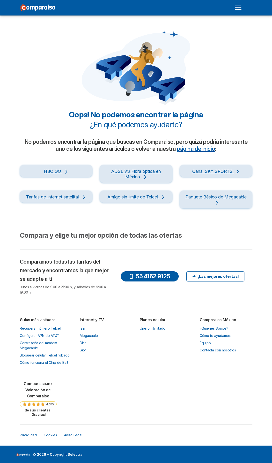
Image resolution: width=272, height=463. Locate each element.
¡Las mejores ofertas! (215, 276)
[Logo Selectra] (38, 7)
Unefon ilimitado (152, 328)
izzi (82, 328)
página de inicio (196, 148)
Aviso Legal (73, 435)
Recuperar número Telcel (40, 328)
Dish (83, 343)
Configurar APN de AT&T (39, 336)
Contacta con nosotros (218, 350)
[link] (38, 399)
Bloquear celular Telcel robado (45, 355)
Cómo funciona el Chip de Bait (44, 362)
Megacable (89, 336)
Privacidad (28, 435)
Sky (83, 350)
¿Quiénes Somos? (214, 328)
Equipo (205, 343)
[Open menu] (238, 7)
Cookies (50, 435)
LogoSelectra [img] (23, 454)
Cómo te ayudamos (215, 336)
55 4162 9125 (149, 276)
